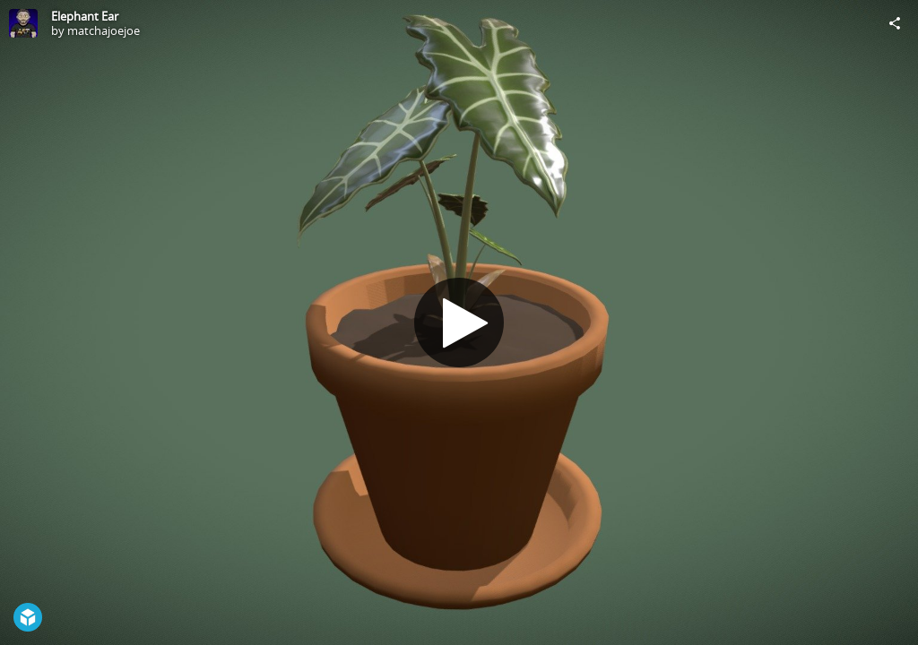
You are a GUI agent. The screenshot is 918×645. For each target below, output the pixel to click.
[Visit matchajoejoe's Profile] (23, 23)
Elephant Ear (84, 16)
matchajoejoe (103, 30)
